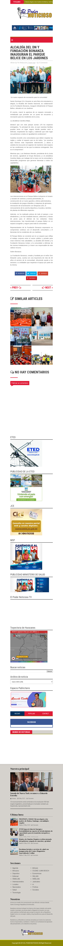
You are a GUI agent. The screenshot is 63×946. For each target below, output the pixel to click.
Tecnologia (16, 893)
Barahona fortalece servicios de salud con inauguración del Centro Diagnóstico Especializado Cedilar (34, 851)
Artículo (35, 868)
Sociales (35, 890)
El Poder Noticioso (31, 943)
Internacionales (18, 882)
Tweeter (32, 273)
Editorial (15, 876)
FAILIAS (35, 876)
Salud (14, 890)
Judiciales (36, 882)
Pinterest (31, 278)
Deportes (15, 873)
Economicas (36, 873)
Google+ (43, 273)
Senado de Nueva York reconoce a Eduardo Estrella (28, 794)
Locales (15, 884)
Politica (35, 887)
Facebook (20, 273)
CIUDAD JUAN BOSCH (40, 871)
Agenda (15, 868)
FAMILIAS (16, 879)
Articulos (15, 871)
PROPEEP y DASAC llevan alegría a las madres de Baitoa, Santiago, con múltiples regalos (34, 821)
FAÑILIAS (36, 879)
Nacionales (16, 887)
